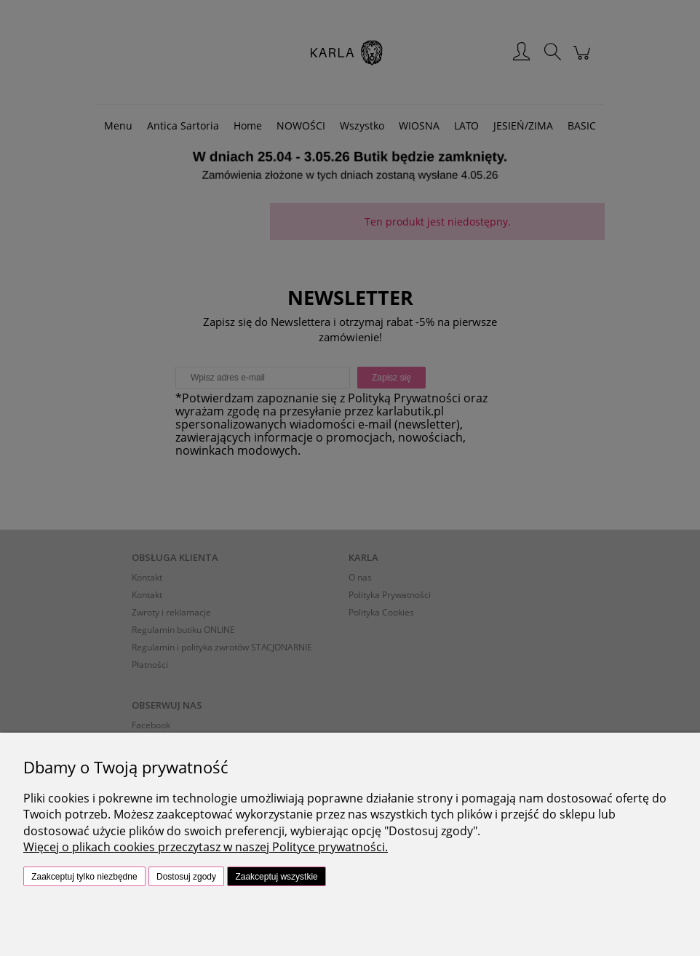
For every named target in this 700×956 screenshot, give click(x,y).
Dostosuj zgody (186, 877)
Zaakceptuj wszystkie (276, 877)
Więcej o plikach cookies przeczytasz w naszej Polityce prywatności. (205, 847)
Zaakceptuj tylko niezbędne (84, 877)
